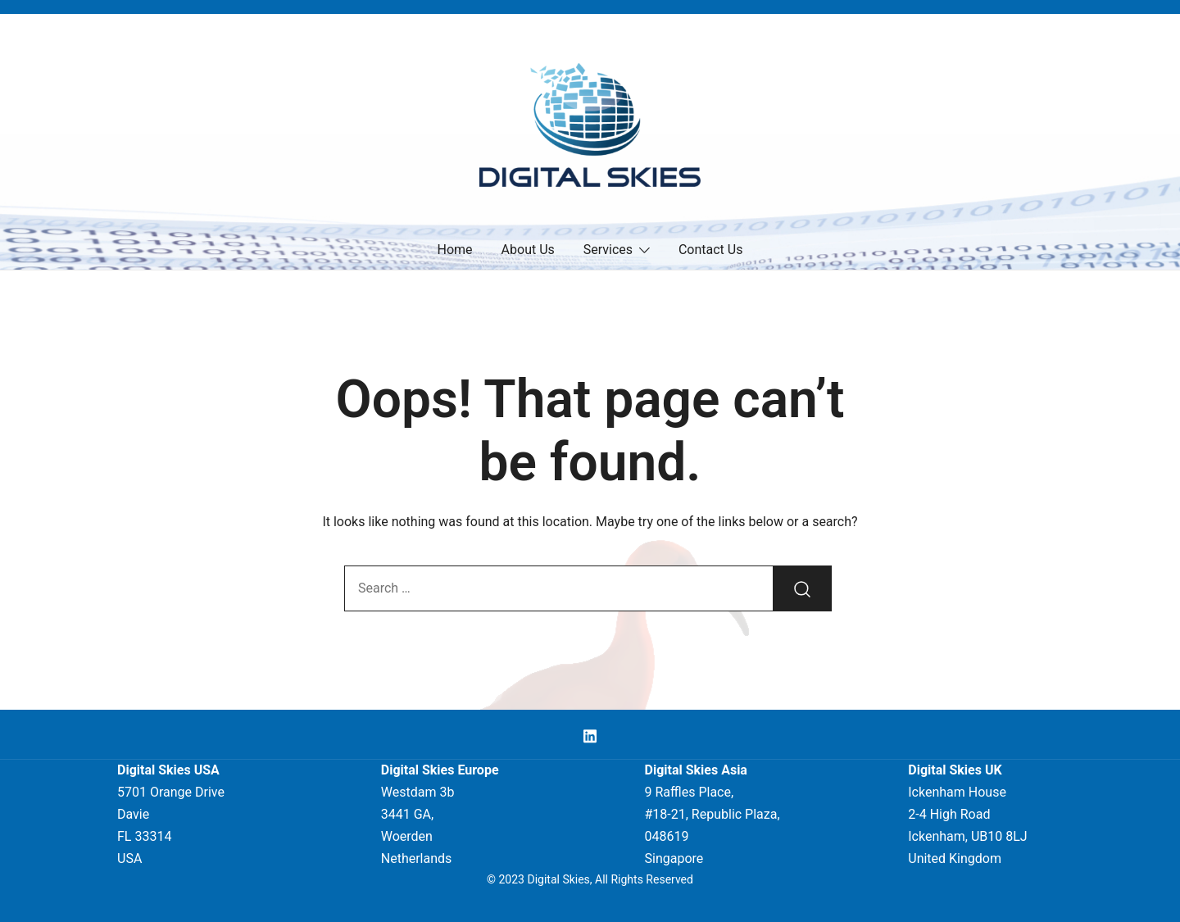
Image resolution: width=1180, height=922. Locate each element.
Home (455, 249)
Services (608, 249)
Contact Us (710, 249)
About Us (528, 249)
